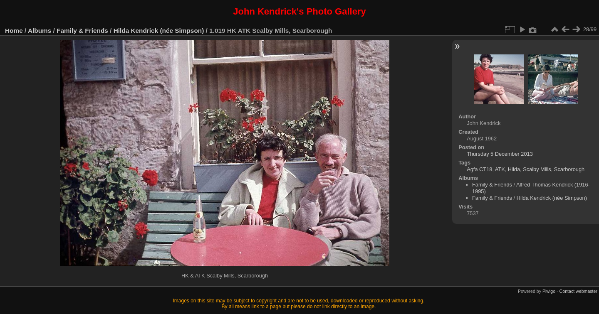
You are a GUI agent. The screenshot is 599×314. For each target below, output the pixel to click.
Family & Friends (82, 30)
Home (14, 30)
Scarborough (569, 169)
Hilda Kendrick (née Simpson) (159, 30)
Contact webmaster (578, 291)
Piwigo (548, 291)
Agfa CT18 (479, 169)
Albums (39, 30)
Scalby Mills (537, 169)
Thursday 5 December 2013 (500, 154)
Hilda (514, 169)
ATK (500, 169)
